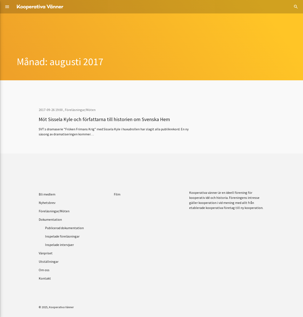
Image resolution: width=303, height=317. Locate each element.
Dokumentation (50, 219)
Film (117, 194)
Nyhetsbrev (47, 203)
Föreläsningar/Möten (80, 110)
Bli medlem (47, 194)
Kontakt (45, 278)
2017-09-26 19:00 (51, 110)
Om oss (44, 270)
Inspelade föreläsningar (62, 236)
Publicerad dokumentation (64, 228)
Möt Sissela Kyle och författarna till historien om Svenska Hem (104, 119)
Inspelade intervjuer (59, 245)
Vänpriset (46, 253)
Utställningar (48, 261)
